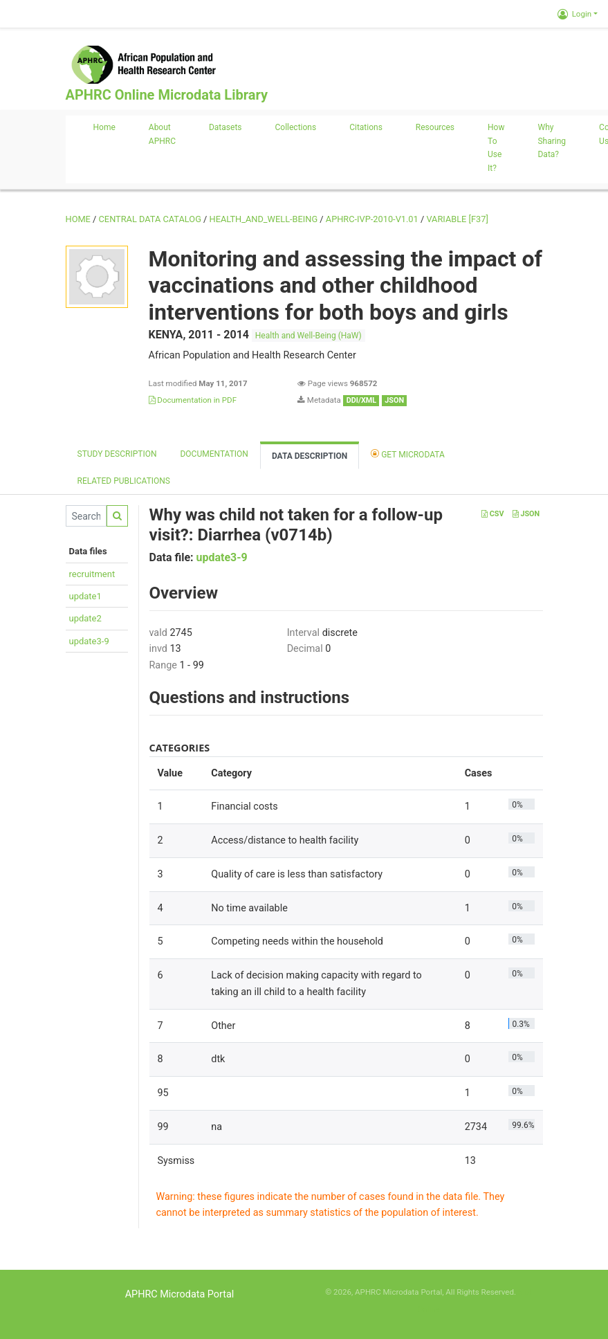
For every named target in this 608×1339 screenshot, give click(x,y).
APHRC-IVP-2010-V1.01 (372, 219)
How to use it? (496, 147)
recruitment (92, 574)
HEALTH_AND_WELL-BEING (264, 219)
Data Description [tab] (309, 456)
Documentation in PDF (193, 400)
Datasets (225, 127)
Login (574, 14)
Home (104, 127)
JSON (526, 513)
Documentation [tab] (214, 454)
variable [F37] (457, 219)
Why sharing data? (551, 141)
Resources (435, 127)
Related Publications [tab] (124, 481)
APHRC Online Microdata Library (167, 94)
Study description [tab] (117, 454)
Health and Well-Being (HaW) (308, 335)
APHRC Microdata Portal (179, 1294)
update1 (85, 596)
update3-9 (89, 641)
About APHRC (162, 134)
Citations (366, 127)
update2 (85, 618)
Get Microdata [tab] (408, 453)
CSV (492, 513)
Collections (296, 127)
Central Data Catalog (150, 219)
